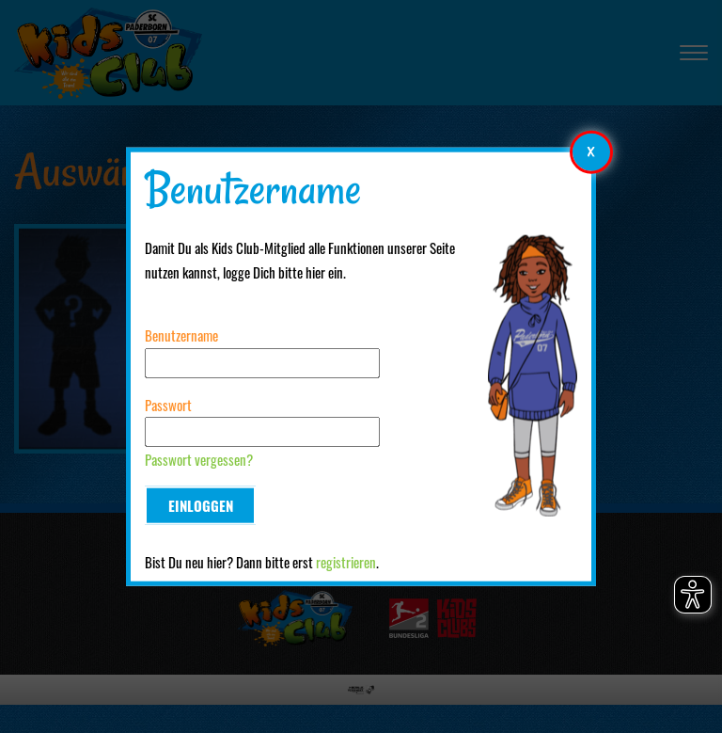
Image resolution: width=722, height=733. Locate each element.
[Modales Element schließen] (591, 151)
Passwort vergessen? (199, 459)
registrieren (346, 561)
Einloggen (200, 505)
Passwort (168, 404)
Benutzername (181, 335)
